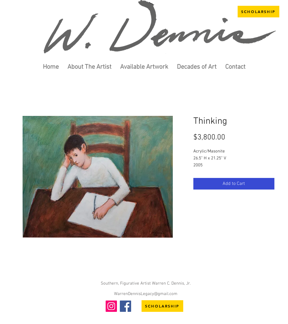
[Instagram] (111, 306)
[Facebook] (125, 306)
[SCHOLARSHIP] (258, 11)
